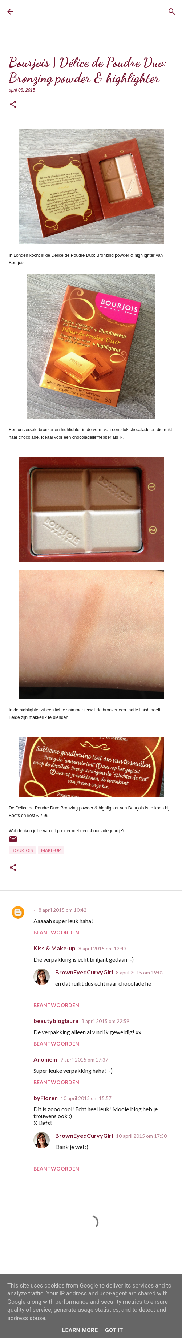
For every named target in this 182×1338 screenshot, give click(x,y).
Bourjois (22, 850)
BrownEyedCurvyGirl (49, 11)
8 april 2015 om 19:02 (140, 972)
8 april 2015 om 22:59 (105, 1021)
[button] (13, 105)
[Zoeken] (171, 11)
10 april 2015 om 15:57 (86, 1098)
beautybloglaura (55, 1020)
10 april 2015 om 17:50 (141, 1136)
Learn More (80, 1330)
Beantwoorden (56, 932)
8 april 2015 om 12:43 (102, 948)
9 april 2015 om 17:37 (84, 1060)
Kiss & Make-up (54, 948)
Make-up (51, 850)
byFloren (45, 1097)
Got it (114, 1330)
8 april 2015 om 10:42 (62, 910)
